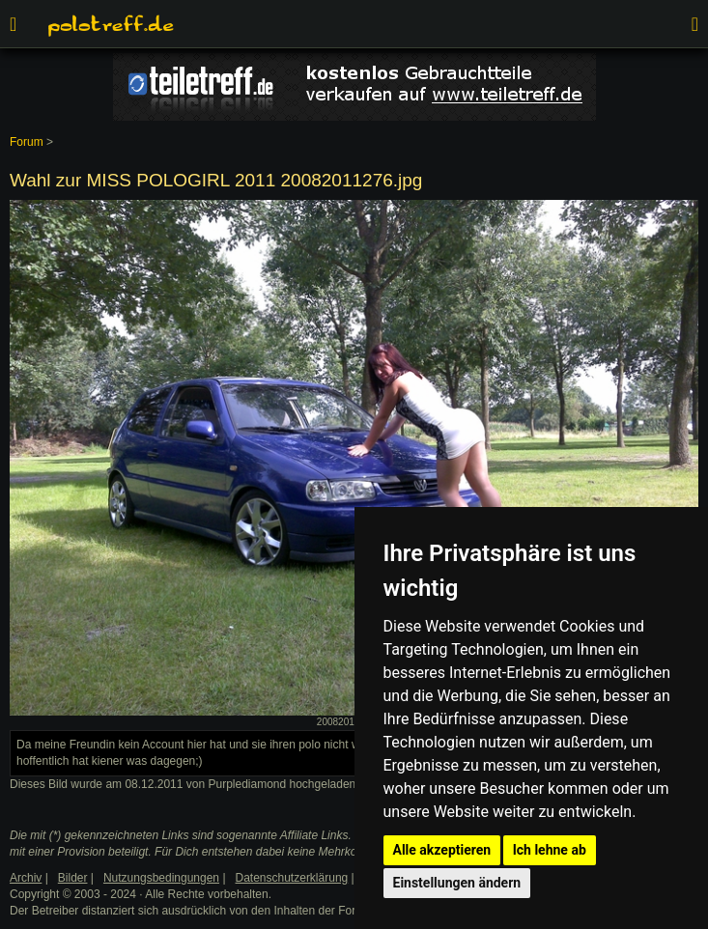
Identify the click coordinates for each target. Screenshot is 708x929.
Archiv (26, 878)
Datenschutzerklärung (292, 878)
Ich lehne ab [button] (549, 850)
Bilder (73, 878)
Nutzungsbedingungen (161, 878)
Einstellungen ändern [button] (457, 882)
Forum (26, 142)
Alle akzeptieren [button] (442, 850)
